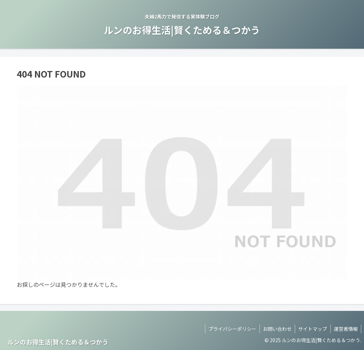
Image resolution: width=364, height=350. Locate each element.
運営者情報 (345, 328)
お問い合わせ (276, 328)
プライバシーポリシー (230, 328)
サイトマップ (312, 328)
